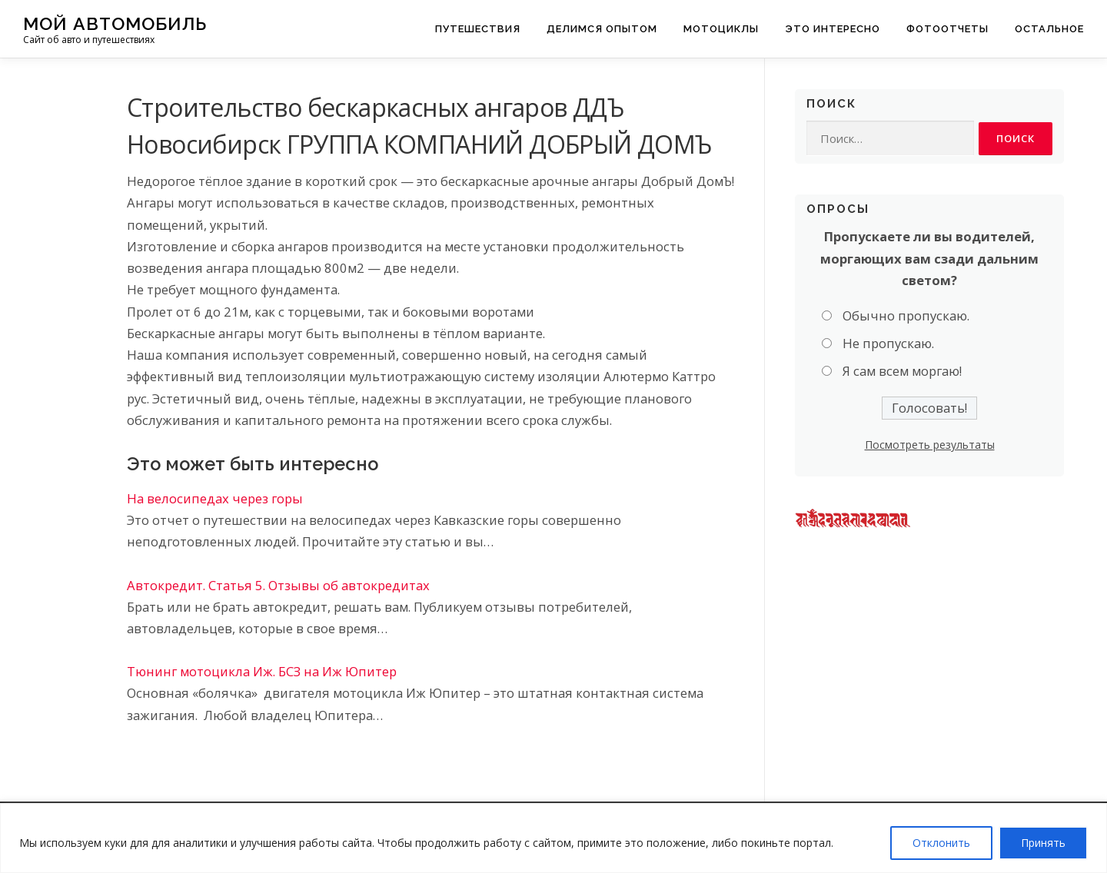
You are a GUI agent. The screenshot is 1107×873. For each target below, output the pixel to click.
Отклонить (941, 842)
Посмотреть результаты (930, 444)
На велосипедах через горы (215, 498)
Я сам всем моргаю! (902, 371)
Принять (1043, 842)
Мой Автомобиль (115, 23)
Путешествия (477, 29)
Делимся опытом (602, 29)
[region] (553, 838)
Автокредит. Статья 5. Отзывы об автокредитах (278, 585)
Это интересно (832, 29)
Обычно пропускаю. (906, 315)
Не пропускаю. (888, 344)
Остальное (1049, 29)
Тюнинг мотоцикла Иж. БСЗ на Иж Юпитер (262, 671)
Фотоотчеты (947, 29)
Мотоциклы (721, 29)
